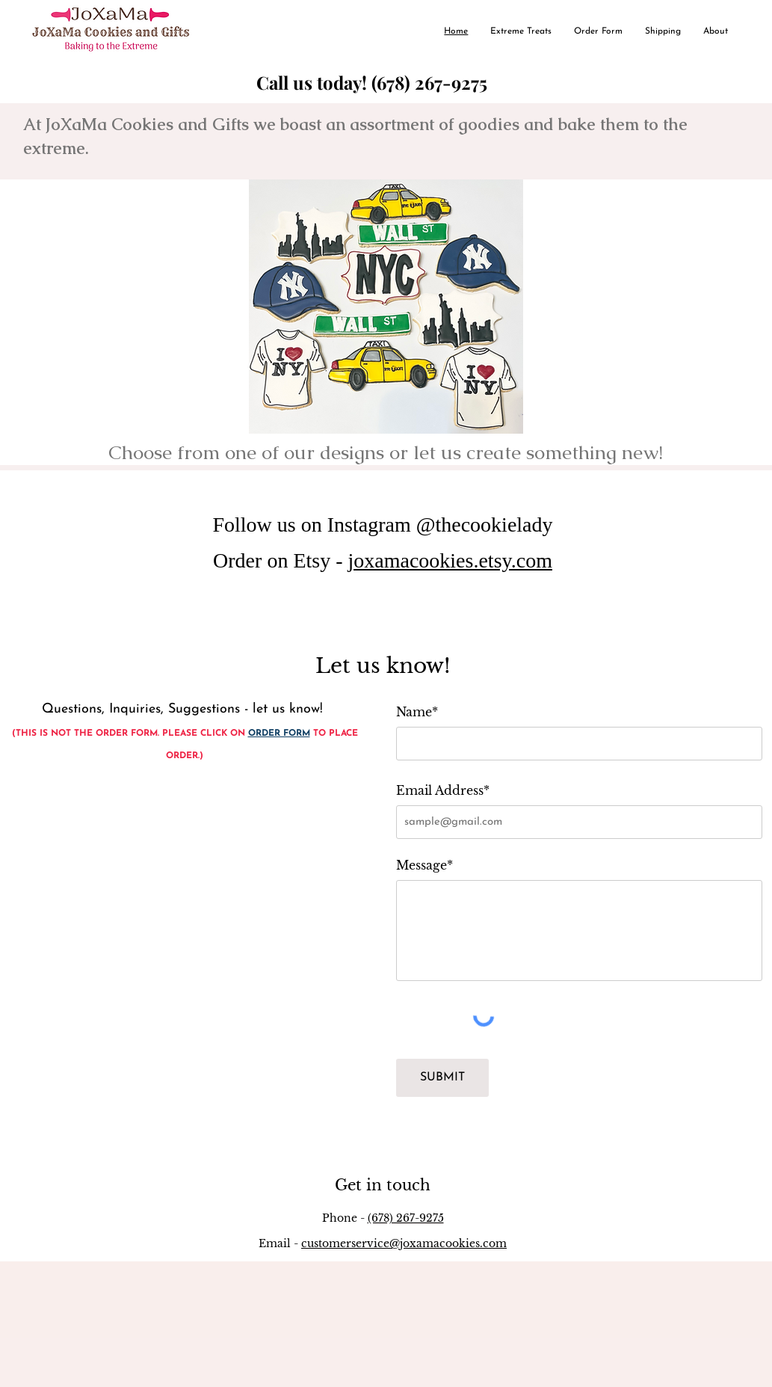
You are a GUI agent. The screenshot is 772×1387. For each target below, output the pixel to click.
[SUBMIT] (442, 1078)
